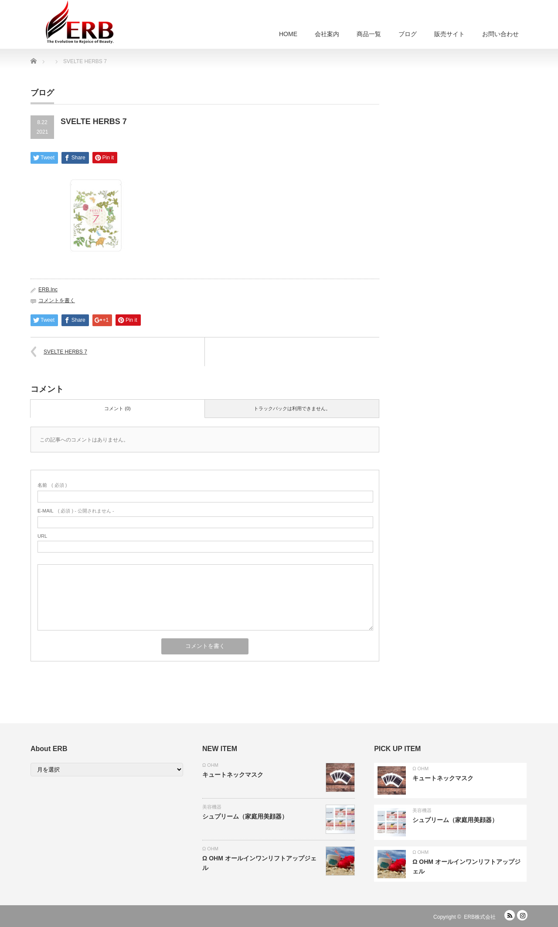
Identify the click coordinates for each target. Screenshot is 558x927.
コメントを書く (56, 300)
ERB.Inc (48, 290)
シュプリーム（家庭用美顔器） (245, 816)
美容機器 (211, 806)
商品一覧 (369, 33)
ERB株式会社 (480, 917)
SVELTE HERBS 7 (65, 352)
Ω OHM (210, 765)
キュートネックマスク (232, 774)
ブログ (407, 33)
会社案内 (327, 33)
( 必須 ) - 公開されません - (75, 510)
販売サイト (449, 33)
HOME (288, 33)
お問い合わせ (500, 33)
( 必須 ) (52, 485)
